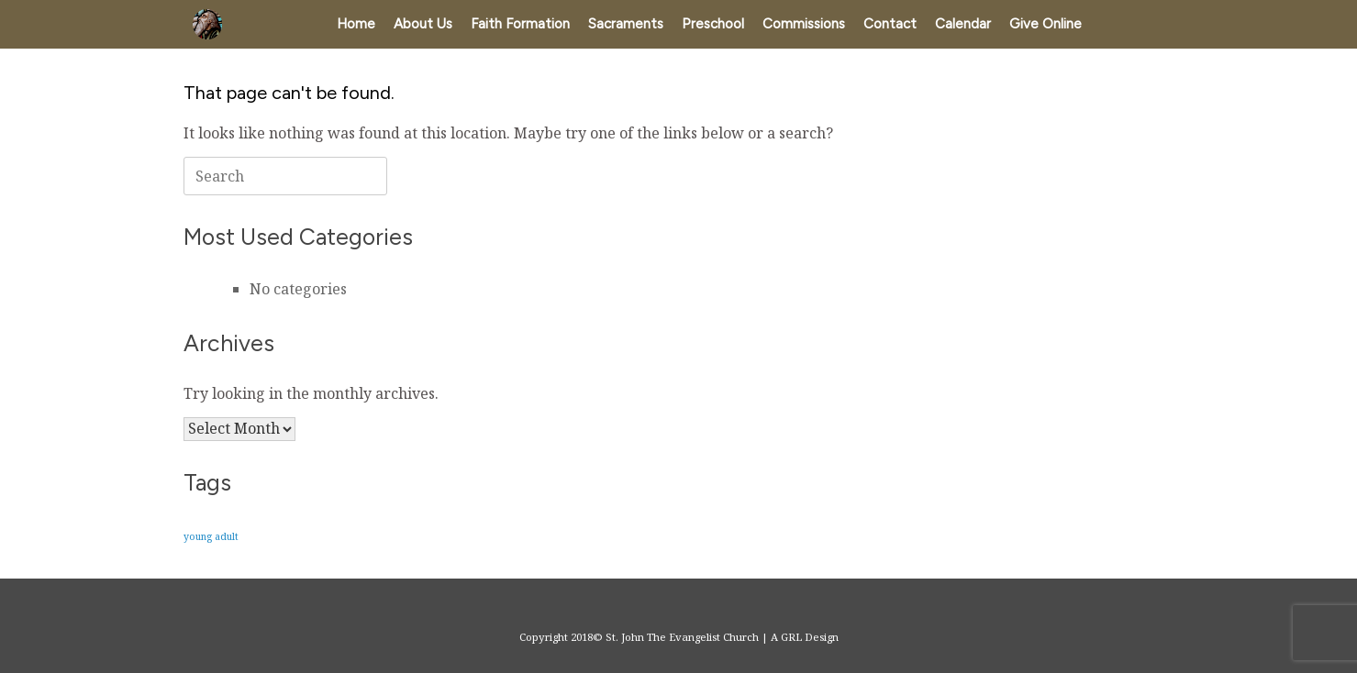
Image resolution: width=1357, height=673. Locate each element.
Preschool (713, 24)
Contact (890, 24)
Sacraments (625, 24)
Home (356, 24)
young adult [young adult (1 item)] (211, 536)
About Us (423, 24)
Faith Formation (520, 24)
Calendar (963, 24)
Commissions (803, 24)
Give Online (1045, 24)
